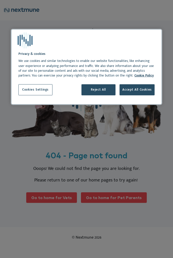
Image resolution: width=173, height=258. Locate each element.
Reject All (98, 89)
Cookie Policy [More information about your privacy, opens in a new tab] (144, 75)
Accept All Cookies (137, 89)
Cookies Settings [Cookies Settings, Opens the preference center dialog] (35, 89)
